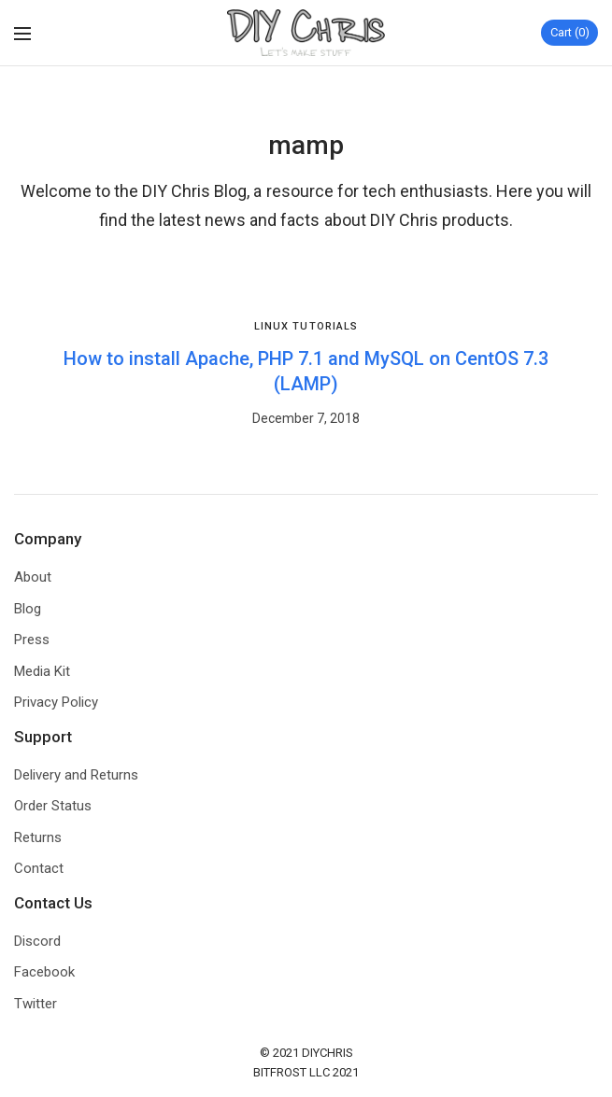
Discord (37, 941)
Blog (27, 608)
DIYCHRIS (327, 1053)
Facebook (44, 971)
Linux (272, 326)
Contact (39, 868)
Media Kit (42, 671)
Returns (38, 837)
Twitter (35, 1003)
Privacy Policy (56, 702)
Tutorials (325, 326)
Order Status (53, 805)
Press (32, 639)
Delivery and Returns (76, 774)
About (32, 577)
